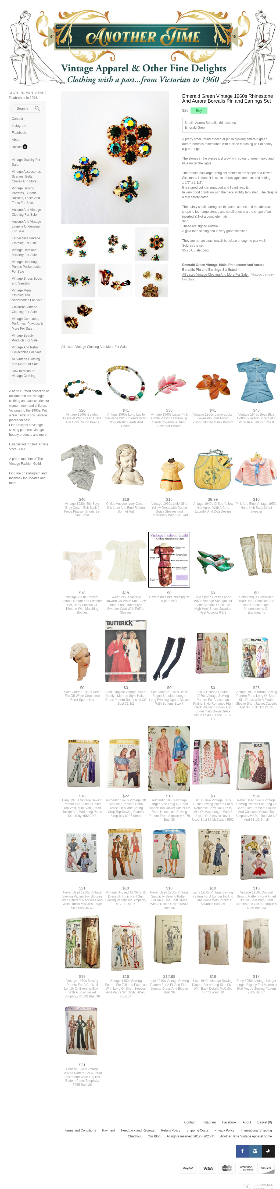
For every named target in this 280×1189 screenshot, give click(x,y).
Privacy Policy (224, 1129)
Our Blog (154, 1135)
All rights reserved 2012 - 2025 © (190, 1135)
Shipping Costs (197, 1129)
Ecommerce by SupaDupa (263, 1185)
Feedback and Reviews (138, 1129)
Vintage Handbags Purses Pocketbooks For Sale (26, 266)
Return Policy (170, 1129)
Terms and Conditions (80, 1129)
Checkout (135, 1135)
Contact (17, 119)
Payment (108, 1129)
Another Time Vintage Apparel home (246, 1135)
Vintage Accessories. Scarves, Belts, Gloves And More (27, 176)
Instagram (19, 126)
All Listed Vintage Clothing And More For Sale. (215, 274)
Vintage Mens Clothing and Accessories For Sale (27, 295)
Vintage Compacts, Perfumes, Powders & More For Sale (27, 323)
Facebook (19, 133)
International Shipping (256, 1129)
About (16, 140)
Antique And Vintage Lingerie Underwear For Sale (26, 226)
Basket (17, 147)
